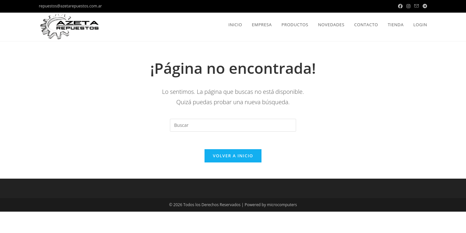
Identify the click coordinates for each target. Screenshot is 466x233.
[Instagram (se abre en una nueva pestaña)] (408, 6)
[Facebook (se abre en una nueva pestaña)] (400, 6)
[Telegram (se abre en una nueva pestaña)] (424, 6)
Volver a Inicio (233, 158)
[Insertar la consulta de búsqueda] (233, 125)
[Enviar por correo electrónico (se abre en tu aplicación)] (416, 6)
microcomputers (282, 206)
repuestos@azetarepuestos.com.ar (70, 6)
